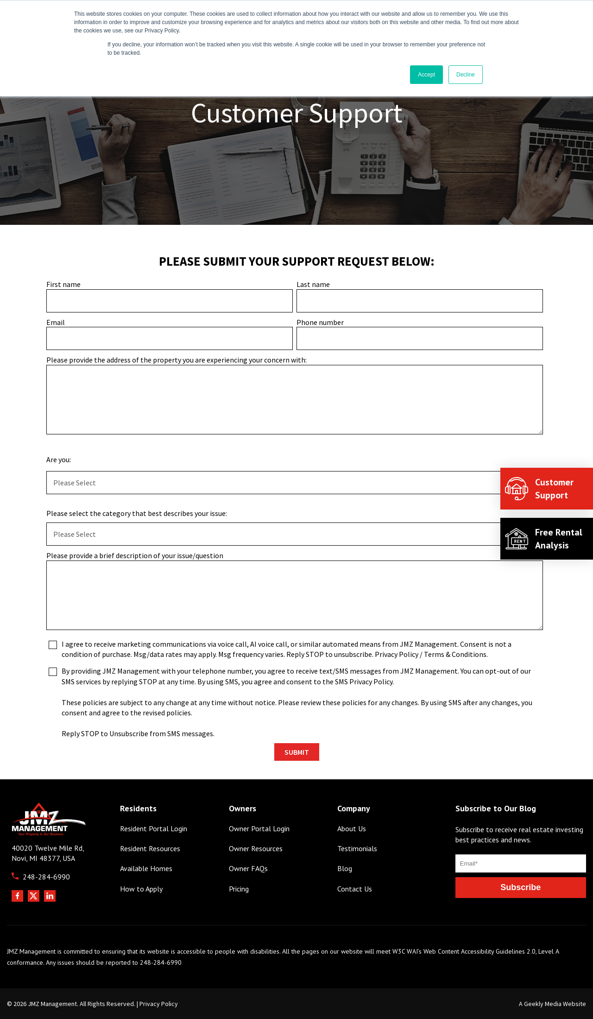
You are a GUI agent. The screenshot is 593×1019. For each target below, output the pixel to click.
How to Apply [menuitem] (141, 889)
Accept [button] (426, 74)
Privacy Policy (158, 1004)
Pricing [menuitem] (239, 889)
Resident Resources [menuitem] (150, 848)
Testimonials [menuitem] (357, 848)
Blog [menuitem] (344, 868)
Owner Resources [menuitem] (256, 848)
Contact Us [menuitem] (354, 889)
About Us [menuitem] (351, 828)
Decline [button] (465, 74)
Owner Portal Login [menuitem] (259, 828)
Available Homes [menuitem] (146, 868)
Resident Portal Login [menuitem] (153, 828)
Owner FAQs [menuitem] (248, 868)
